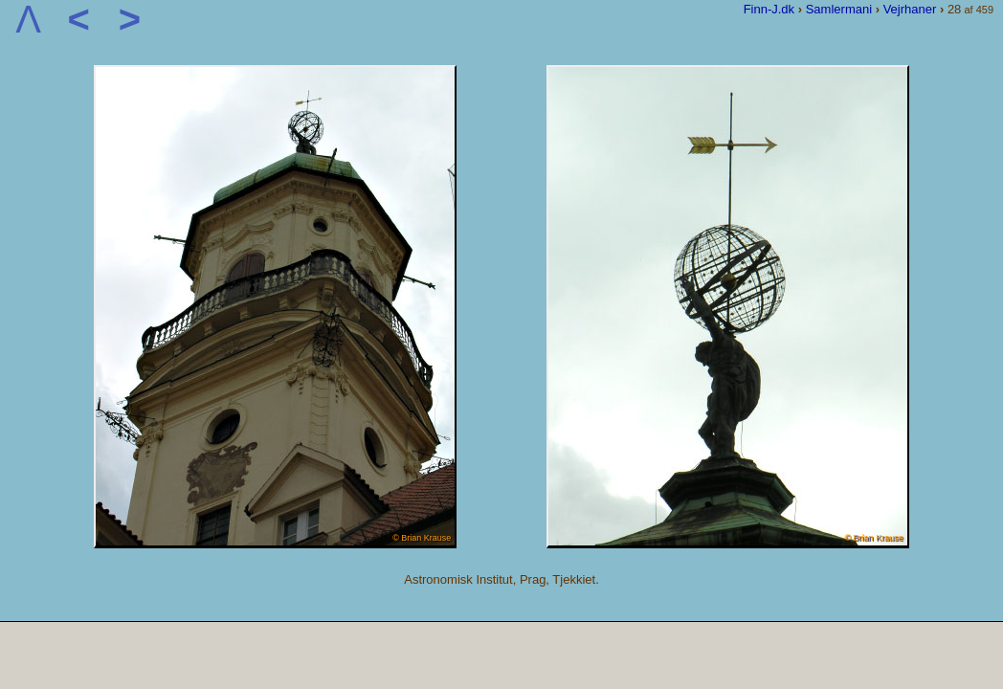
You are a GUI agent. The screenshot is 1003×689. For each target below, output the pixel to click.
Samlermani (839, 9)
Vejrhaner (910, 9)
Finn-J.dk (769, 9)
